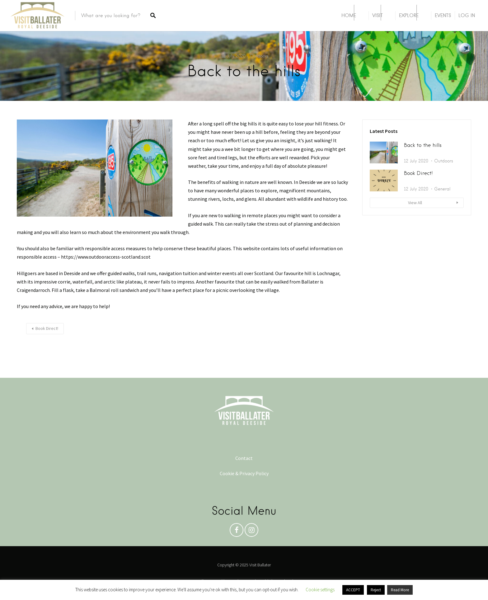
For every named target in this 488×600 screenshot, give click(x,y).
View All (415, 202)
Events (443, 15)
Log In (466, 15)
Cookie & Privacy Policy (244, 473)
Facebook (236, 531)
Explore (409, 15)
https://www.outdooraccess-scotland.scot (106, 257)
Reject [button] (376, 590)
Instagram (251, 531)
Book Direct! (46, 328)
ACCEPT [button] (353, 590)
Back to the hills (423, 145)
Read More (400, 590)
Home (348, 15)
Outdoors (259, 56)
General (442, 188)
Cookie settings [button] (320, 590)
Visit (377, 15)
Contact (244, 458)
